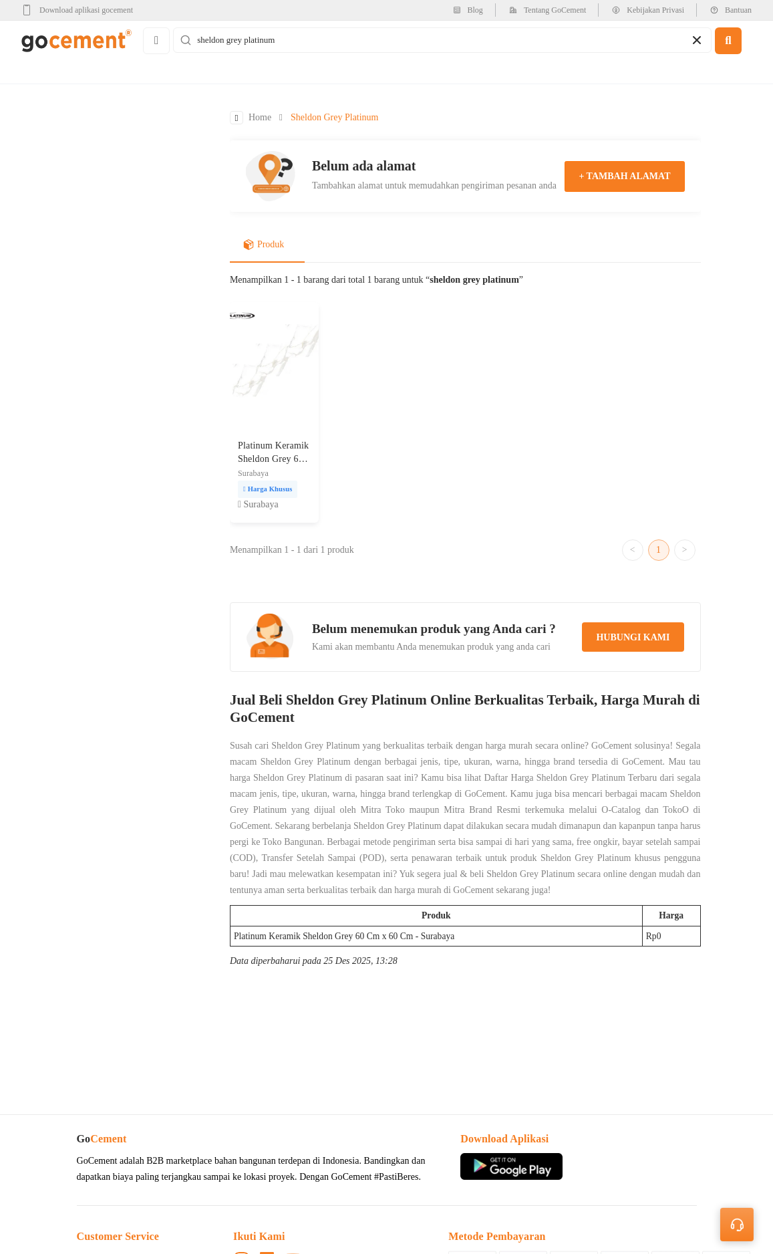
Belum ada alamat (364, 165)
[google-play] (81, 10)
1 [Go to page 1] (658, 550)
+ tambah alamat (624, 176)
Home (260, 118)
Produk (263, 245)
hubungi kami (632, 638)
